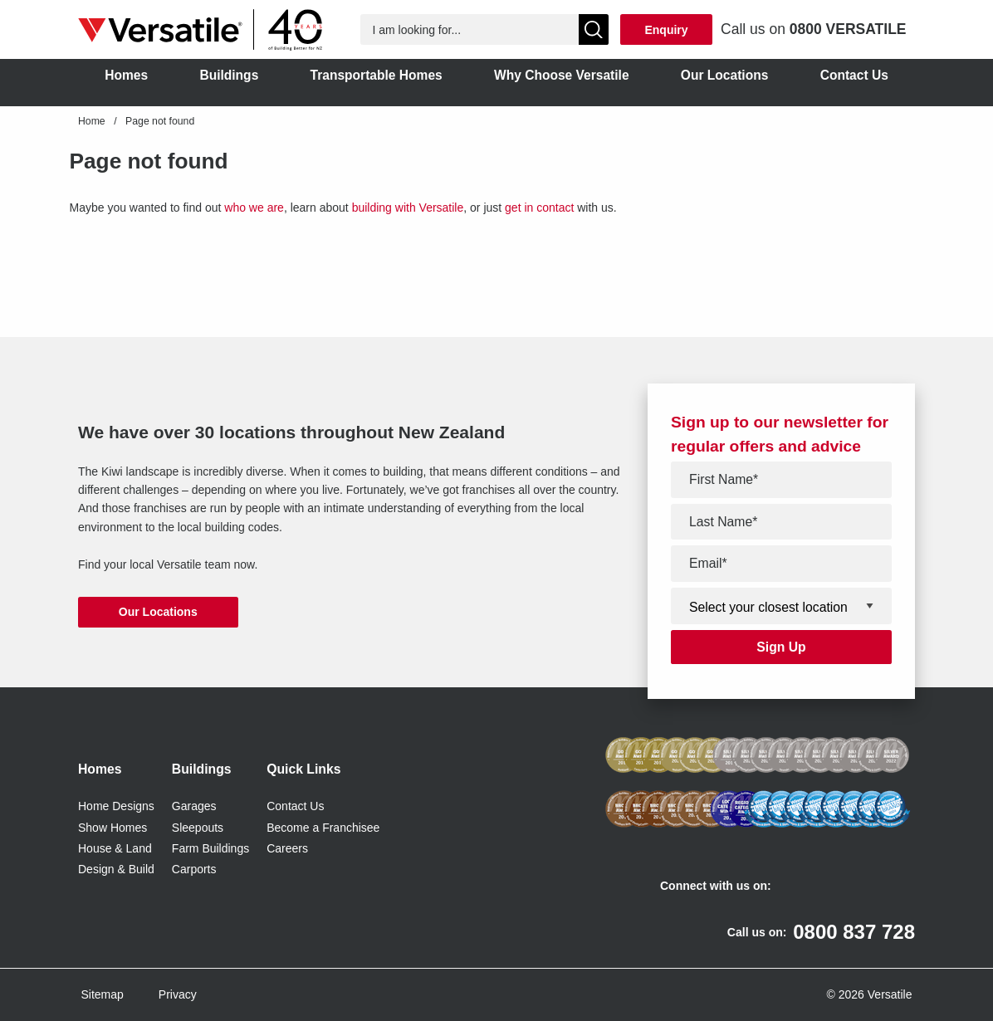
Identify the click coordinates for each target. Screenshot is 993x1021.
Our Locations (158, 611)
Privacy (178, 994)
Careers (287, 848)
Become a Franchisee (323, 827)
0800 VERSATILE (848, 29)
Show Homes (112, 827)
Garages (194, 806)
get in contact (539, 207)
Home (91, 121)
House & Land (115, 848)
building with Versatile (408, 207)
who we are (254, 207)
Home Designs (116, 806)
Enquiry (665, 30)
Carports (194, 869)
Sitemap (102, 994)
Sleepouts (197, 827)
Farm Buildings (210, 848)
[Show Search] (594, 29)
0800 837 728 (854, 932)
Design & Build (116, 869)
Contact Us (295, 806)
